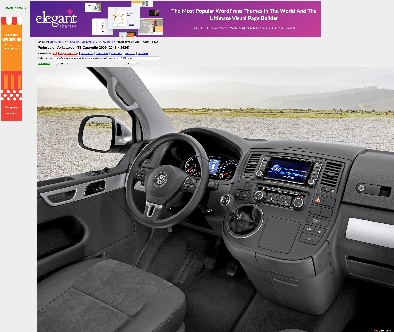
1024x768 (116, 53)
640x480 (143, 53)
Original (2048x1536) (65, 53)
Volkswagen (73, 42)
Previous (63, 63)
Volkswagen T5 (89, 42)
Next (128, 63)
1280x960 (102, 53)
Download (44, 63)
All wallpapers (106, 42)
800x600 (130, 53)
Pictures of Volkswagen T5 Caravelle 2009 (137, 42)
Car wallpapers (57, 42)
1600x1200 (87, 53)
